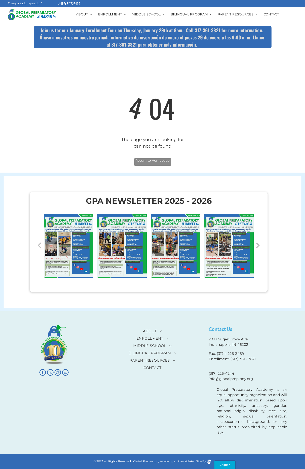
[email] (65, 373)
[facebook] (42, 373)
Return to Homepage (152, 160)
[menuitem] (84, 14)
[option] (68, 246)
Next (258, 245)
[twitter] (50, 373)
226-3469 (236, 354)
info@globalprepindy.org (231, 379)
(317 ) (221, 354)
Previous (39, 245)
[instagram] (57, 373)
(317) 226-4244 (221, 373)
